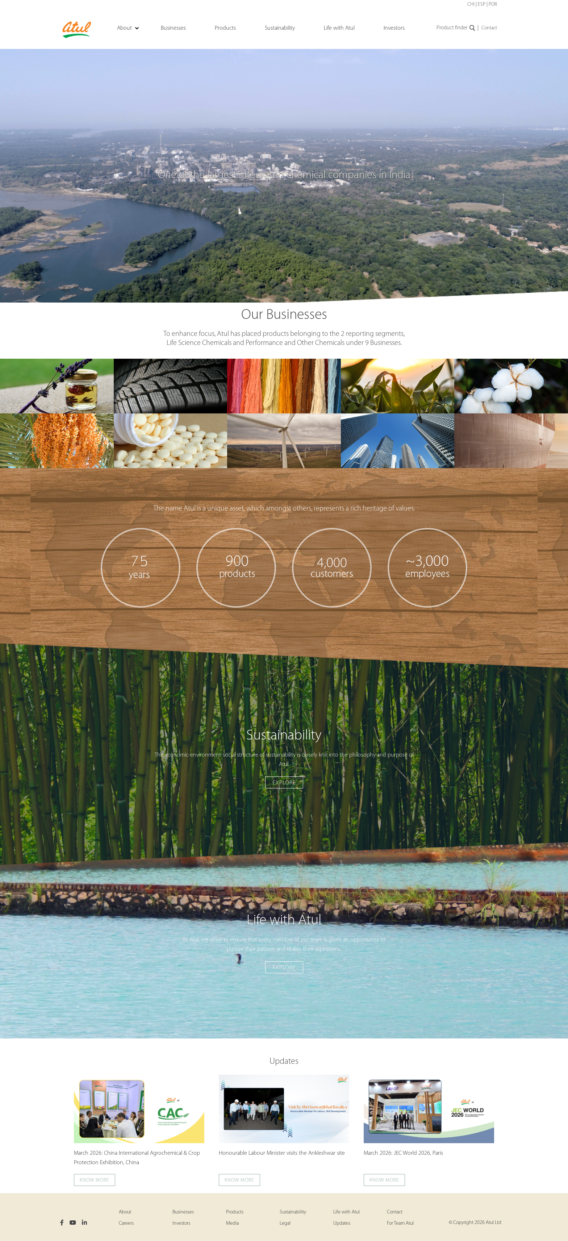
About (125, 1212)
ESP (481, 4)
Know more (94, 1180)
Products (234, 1212)
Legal (285, 1223)
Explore (284, 783)
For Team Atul (400, 1223)
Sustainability (293, 1212)
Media (232, 1223)
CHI (471, 4)
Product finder (456, 28)
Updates (284, 1061)
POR (493, 4)
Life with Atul (346, 1212)
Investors (181, 1223)
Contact (489, 28)
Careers (126, 1223)
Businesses (183, 1212)
